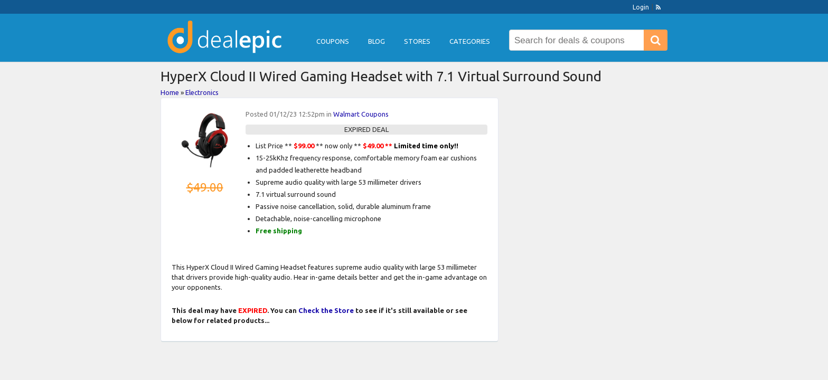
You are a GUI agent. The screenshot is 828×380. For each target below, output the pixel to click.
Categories (469, 41)
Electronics (202, 92)
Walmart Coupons (361, 114)
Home (170, 92)
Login (641, 7)
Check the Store (326, 310)
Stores (417, 41)
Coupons (332, 41)
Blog (376, 41)
